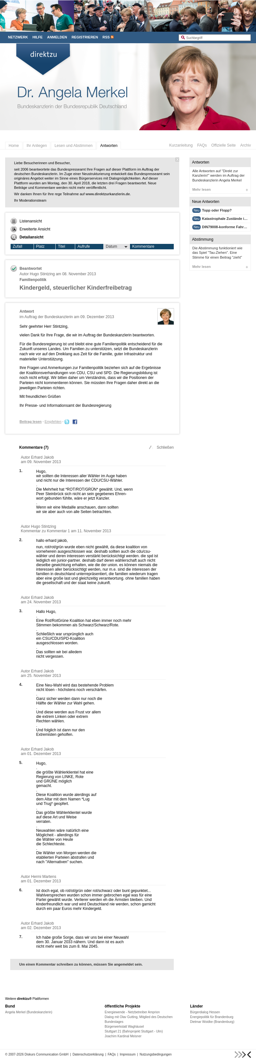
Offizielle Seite (223, 145)
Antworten (108, 145)
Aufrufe (83, 246)
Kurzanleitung (181, 145)
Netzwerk (18, 37)
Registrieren (85, 37)
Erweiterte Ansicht (30, 229)
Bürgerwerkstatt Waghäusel (124, 1026)
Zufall (17, 246)
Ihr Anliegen (37, 145)
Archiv (245, 145)
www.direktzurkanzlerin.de (108, 194)
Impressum (127, 1054)
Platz (40, 246)
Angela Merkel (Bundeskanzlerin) (28, 1012)
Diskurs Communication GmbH (46, 1054)
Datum (117, 246)
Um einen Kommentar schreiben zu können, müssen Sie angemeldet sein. (81, 964)
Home (14, 145)
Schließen (161, 447)
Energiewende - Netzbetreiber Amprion (132, 1012)
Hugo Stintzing (42, 274)
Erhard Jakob (42, 457)
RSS (106, 37)
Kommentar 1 (59, 531)
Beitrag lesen (31, 421)
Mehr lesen (220, 189)
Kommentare (143, 246)
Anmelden (57, 37)
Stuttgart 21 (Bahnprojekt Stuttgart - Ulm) (134, 1031)
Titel (61, 246)
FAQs (202, 145)
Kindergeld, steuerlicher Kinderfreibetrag (76, 288)
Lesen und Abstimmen (73, 145)
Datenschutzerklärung (88, 1054)
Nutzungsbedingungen (156, 1054)
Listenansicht (26, 221)
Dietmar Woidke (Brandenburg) (212, 1022)
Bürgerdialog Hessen (205, 1012)
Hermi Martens (43, 876)
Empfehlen (52, 421)
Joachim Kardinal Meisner (123, 1036)
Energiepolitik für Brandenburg (211, 1017)
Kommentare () (33, 447)
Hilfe (37, 37)
